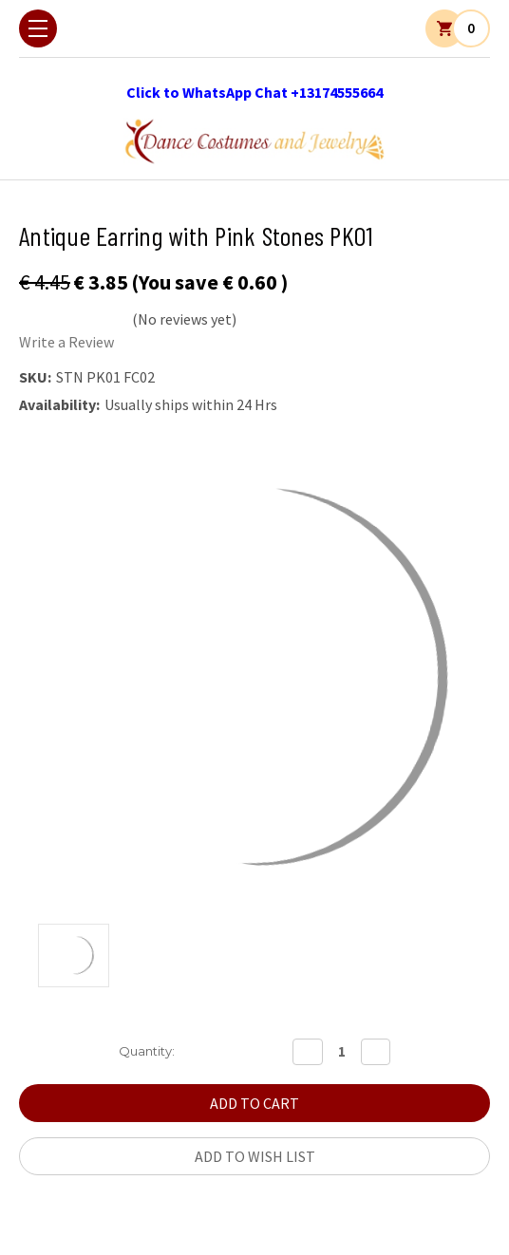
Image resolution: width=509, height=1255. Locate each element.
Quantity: (147, 1050)
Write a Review (66, 341)
